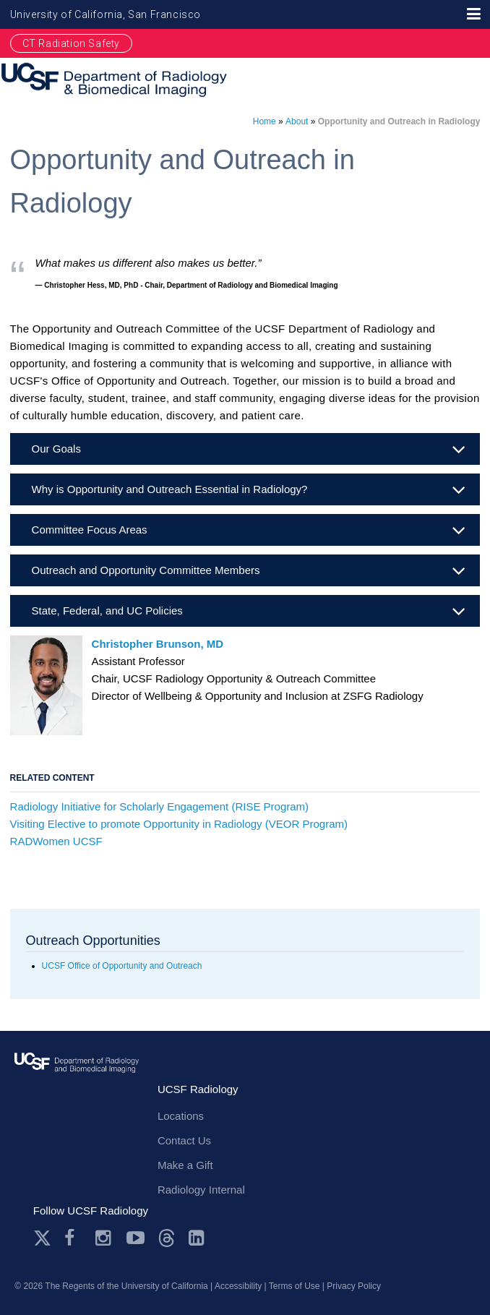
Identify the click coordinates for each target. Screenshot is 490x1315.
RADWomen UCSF (56, 841)
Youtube (135, 1238)
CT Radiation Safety (71, 43)
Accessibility (238, 1286)
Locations (181, 1116)
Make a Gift (185, 1165)
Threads (167, 1238)
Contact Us (184, 1140)
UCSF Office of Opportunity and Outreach (122, 966)
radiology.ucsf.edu (76, 1076)
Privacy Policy (354, 1286)
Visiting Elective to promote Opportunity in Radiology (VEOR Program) (179, 824)
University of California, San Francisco (105, 14)
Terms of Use (294, 1286)
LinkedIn (198, 1238)
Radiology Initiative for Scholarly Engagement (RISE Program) (159, 806)
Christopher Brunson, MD (158, 644)
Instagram (104, 1238)
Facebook (73, 1238)
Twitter (42, 1238)
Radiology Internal (201, 1189)
